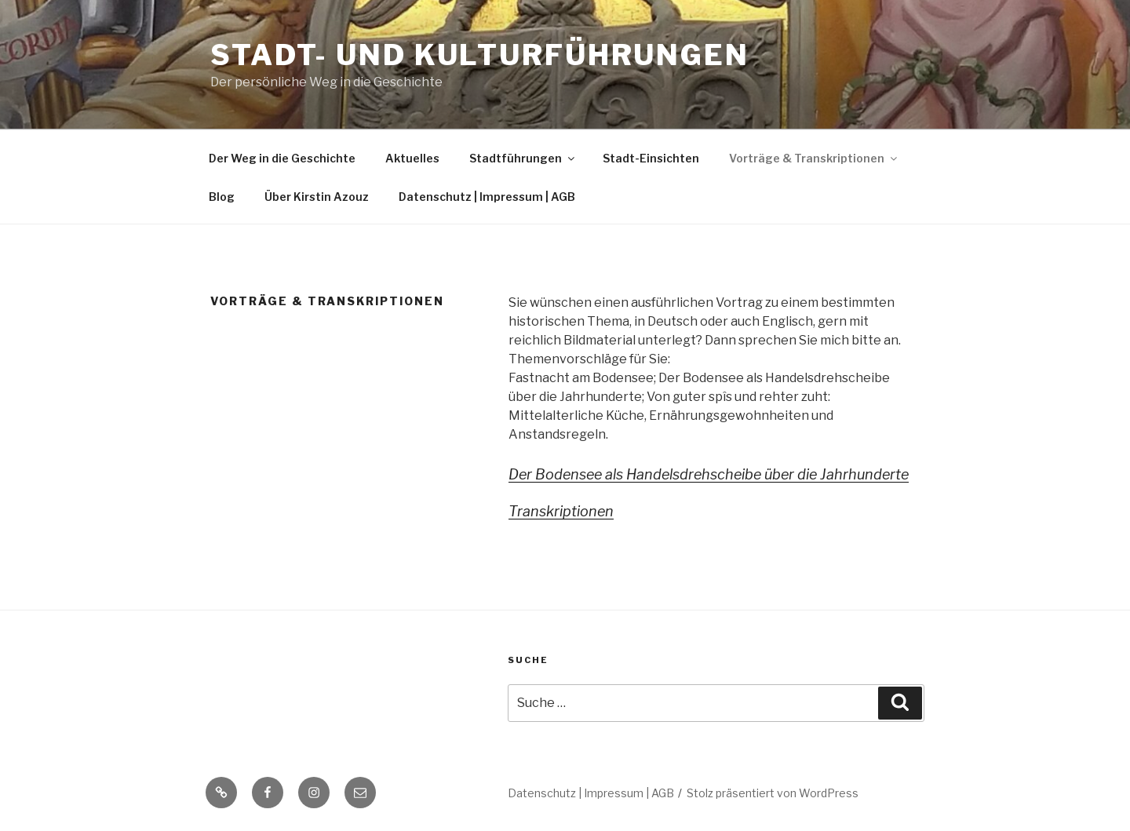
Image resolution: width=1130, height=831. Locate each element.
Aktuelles (412, 158)
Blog (222, 196)
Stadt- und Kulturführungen (479, 55)
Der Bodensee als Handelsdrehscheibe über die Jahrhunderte (708, 474)
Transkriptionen (561, 511)
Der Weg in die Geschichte (282, 158)
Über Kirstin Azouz (316, 196)
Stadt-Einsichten (651, 158)
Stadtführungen (523, 158)
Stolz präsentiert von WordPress (772, 793)
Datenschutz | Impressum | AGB (487, 196)
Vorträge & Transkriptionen (814, 158)
